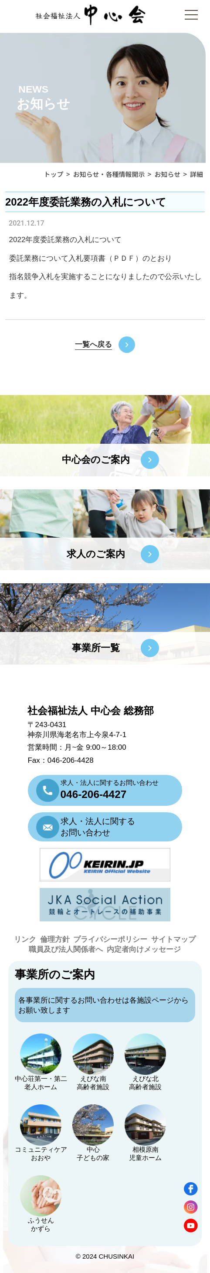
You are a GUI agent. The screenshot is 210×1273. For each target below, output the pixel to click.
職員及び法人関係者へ (66, 949)
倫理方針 (55, 939)
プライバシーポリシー (110, 939)
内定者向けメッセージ (144, 949)
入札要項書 (86, 258)
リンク (25, 939)
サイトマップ (173, 939)
